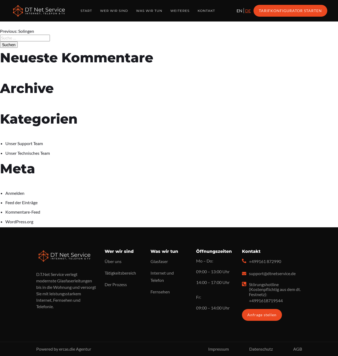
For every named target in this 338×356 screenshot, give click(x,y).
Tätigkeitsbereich (120, 272)
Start (86, 11)
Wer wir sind (114, 11)
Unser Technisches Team (27, 153)
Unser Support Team (24, 143)
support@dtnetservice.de (272, 273)
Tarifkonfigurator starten (290, 10)
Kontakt (206, 11)
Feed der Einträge (21, 202)
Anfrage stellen (262, 314)
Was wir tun (149, 11)
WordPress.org (19, 221)
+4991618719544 (266, 300)
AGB (297, 348)
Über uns (113, 261)
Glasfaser (159, 261)
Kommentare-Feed (22, 211)
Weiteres (180, 11)
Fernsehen (160, 291)
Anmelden (14, 193)
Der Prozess (116, 284)
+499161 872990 (265, 261)
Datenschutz (261, 348)
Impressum (218, 348)
